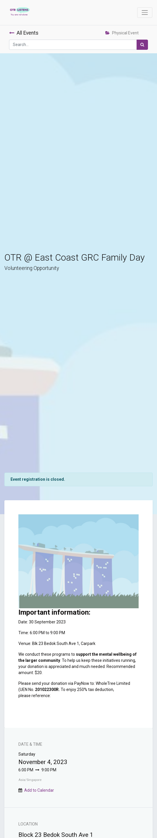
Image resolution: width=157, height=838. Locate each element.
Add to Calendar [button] (39, 790)
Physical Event (122, 33)
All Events (24, 33)
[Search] (142, 45)
